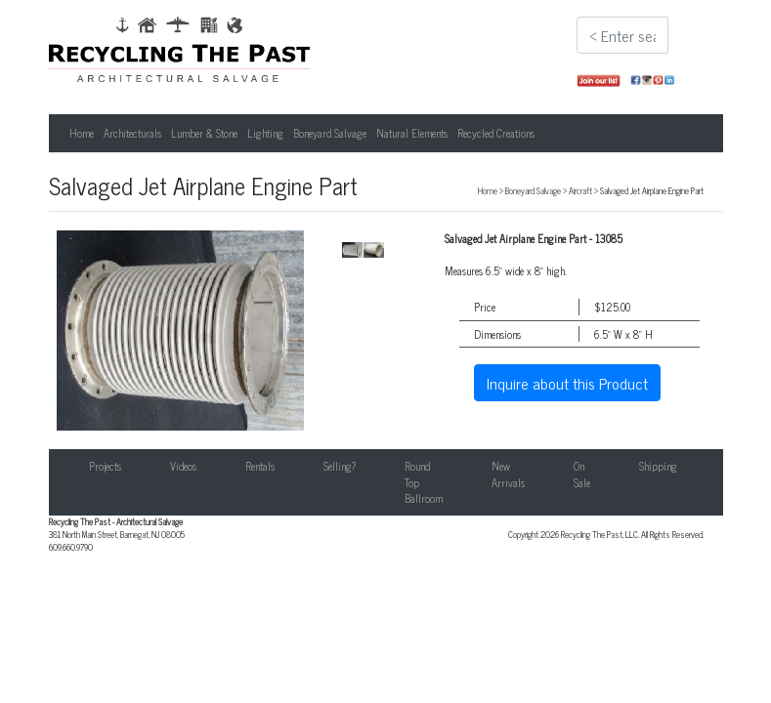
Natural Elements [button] (412, 133)
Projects (105, 466)
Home (81, 133)
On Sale (582, 474)
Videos (183, 466)
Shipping (658, 466)
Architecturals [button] (132, 133)
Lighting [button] (265, 133)
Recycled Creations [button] (496, 133)
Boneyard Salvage (533, 190)
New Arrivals (508, 474)
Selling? (339, 466)
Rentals (260, 466)
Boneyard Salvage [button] (329, 133)
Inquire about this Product (567, 382)
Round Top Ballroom (424, 482)
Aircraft (580, 190)
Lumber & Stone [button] (204, 133)
